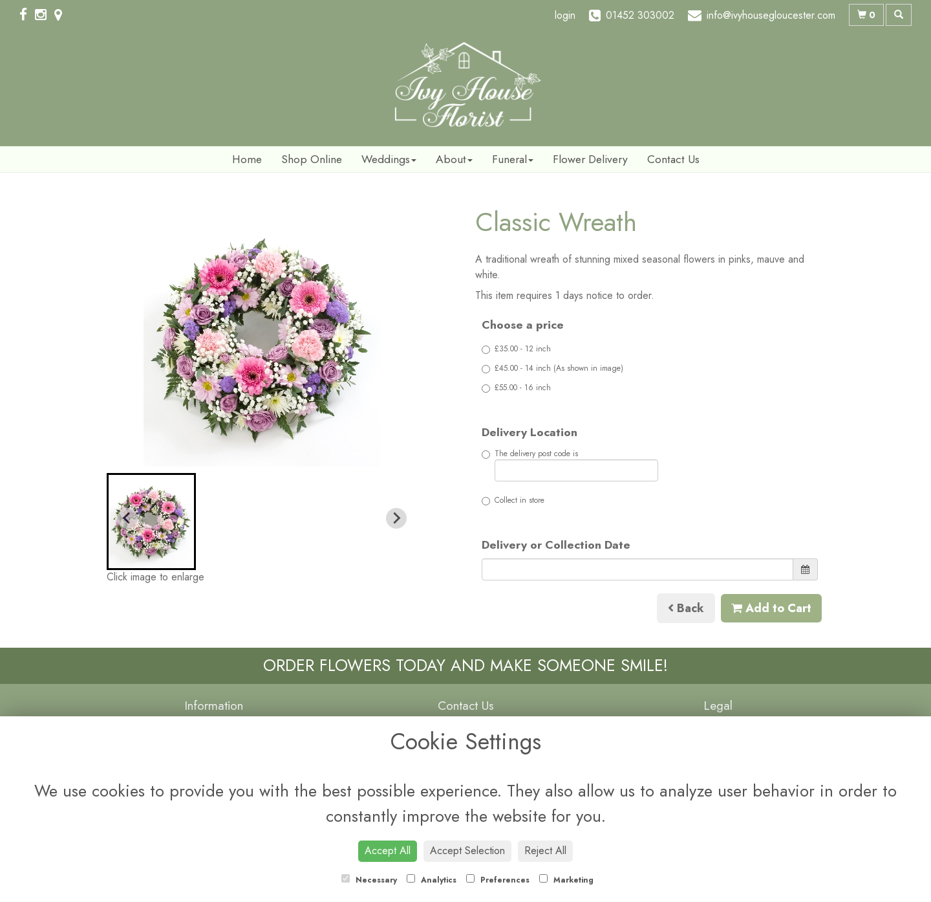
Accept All (388, 850)
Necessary (369, 880)
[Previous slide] (127, 518)
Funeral (512, 159)
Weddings (388, 159)
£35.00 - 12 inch (516, 349)
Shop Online (311, 159)
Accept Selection (467, 850)
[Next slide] (396, 518)
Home (247, 159)
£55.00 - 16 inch (516, 387)
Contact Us (673, 159)
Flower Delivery (590, 159)
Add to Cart (771, 608)
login (565, 15)
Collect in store (513, 500)
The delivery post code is (570, 464)
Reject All (545, 850)
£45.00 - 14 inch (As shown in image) (552, 368)
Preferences (498, 880)
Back (686, 608)
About (454, 159)
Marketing (566, 880)
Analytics (431, 880)
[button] (151, 521)
